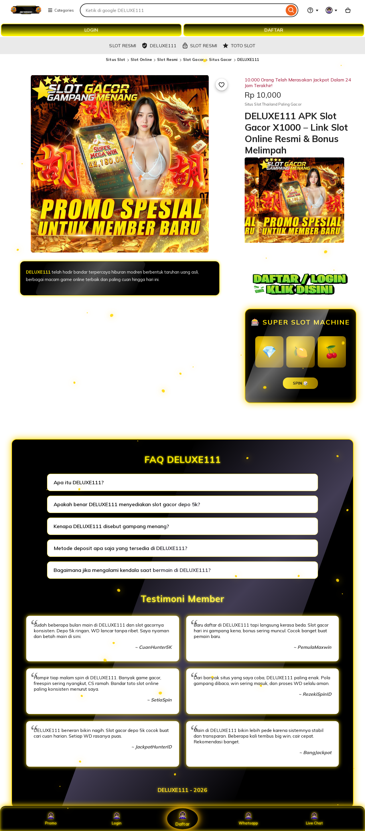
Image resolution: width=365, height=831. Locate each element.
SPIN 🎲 (300, 383)
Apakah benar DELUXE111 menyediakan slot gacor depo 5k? (127, 504)
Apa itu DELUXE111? (79, 482)
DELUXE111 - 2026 (182, 790)
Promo (51, 818)
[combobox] (182, 10)
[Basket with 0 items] (348, 10)
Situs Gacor (220, 59)
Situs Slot (115, 59)
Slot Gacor (193, 59)
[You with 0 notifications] (331, 10)
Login (116, 818)
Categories (61, 10)
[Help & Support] (312, 10)
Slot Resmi (167, 59)
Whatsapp (248, 818)
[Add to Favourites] (222, 85)
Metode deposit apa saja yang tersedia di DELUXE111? (120, 548)
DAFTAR (273, 30)
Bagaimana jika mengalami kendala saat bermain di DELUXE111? (132, 570)
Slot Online (141, 59)
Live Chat (314, 818)
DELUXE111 (248, 59)
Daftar (182, 818)
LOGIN (91, 30)
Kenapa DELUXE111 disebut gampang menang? (111, 526)
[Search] (291, 10)
